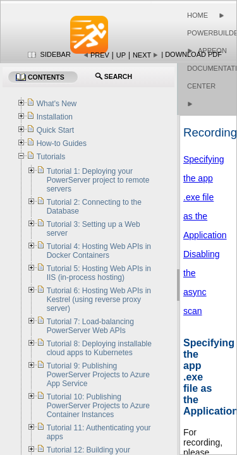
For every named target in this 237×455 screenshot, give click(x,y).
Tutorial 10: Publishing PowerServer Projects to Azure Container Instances (98, 405)
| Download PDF (191, 54)
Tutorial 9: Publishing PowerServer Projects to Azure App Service (98, 374)
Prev (99, 55)
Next (142, 55)
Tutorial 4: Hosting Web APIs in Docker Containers (99, 251)
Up (121, 55)
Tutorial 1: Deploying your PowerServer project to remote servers (98, 180)
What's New (57, 103)
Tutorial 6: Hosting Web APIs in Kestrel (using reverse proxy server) (99, 299)
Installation (55, 116)
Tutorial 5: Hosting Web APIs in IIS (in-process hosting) (99, 273)
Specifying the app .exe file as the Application (205, 197)
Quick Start (55, 130)
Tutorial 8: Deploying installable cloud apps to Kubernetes (99, 348)
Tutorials (51, 156)
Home (197, 15)
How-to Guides (62, 143)
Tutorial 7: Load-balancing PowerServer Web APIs (90, 326)
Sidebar (55, 54)
